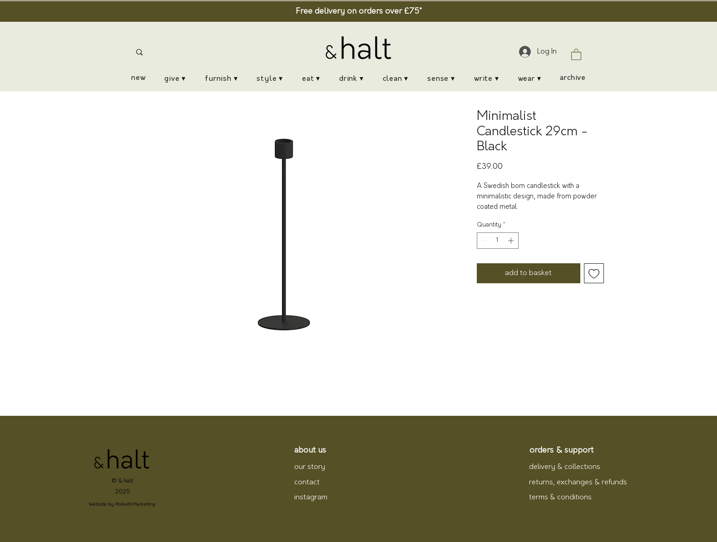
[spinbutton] (497, 240)
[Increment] (511, 240)
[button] (576, 54)
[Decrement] (483, 240)
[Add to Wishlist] (594, 273)
